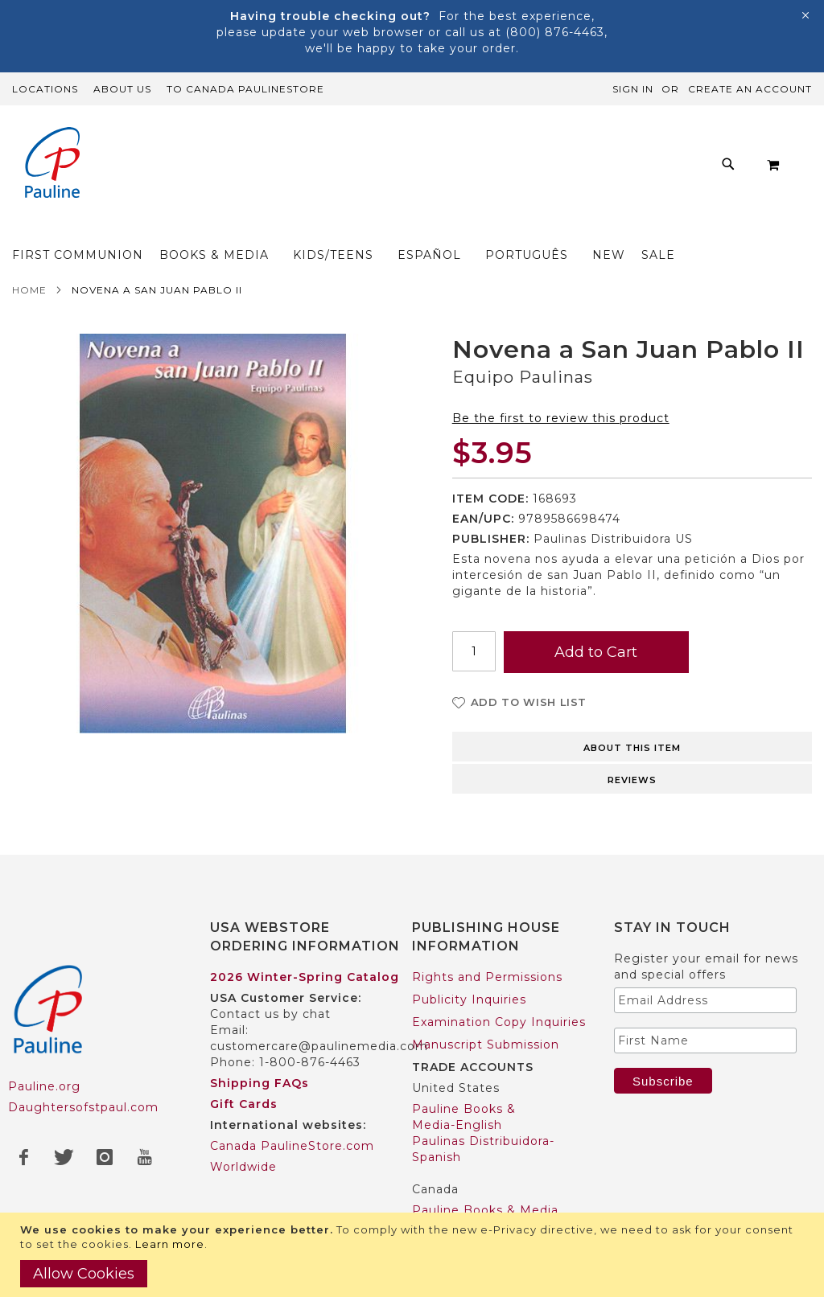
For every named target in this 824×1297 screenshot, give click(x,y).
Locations (45, 89)
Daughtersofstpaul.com (83, 1107)
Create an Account (750, 89)
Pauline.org (44, 1086)
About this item (632, 752)
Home (29, 295)
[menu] (394, 229)
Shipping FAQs (259, 1083)
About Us (122, 89)
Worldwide (243, 1167)
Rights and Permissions (487, 977)
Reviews (632, 784)
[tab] (632, 750)
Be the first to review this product (561, 423)
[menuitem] (113, 229)
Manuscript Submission (485, 1044)
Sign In (632, 89)
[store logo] (52, 164)
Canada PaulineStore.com (292, 1146)
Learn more (169, 1243)
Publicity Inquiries (469, 999)
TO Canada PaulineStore (245, 89)
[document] (414, 1254)
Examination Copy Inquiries (499, 1022)
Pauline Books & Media (485, 1210)
